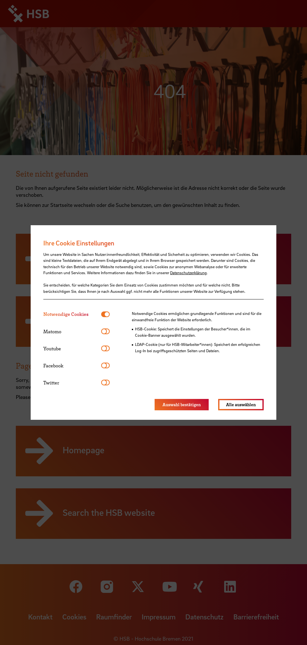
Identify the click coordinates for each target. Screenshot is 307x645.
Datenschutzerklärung (188, 272)
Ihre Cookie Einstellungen (78, 243)
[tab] (72, 314)
